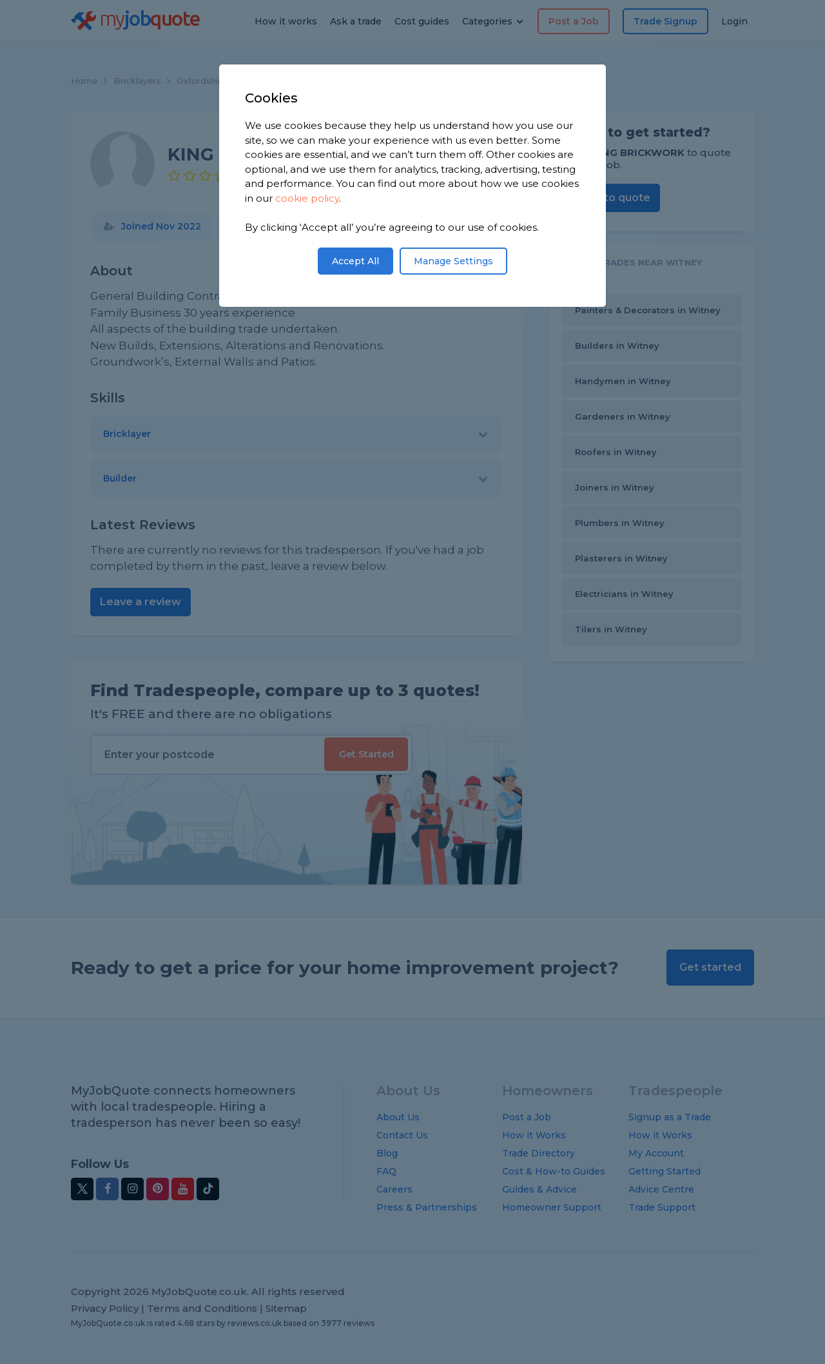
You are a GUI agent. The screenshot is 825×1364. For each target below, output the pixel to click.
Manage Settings (453, 261)
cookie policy (307, 198)
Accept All (355, 261)
